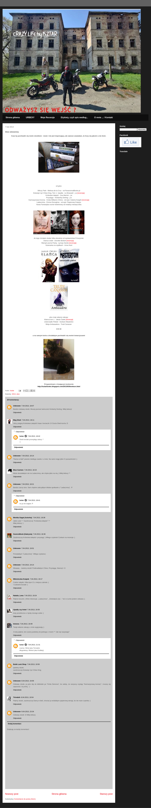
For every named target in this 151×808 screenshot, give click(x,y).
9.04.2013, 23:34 (27, 711)
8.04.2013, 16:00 (27, 681)
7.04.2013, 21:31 (34, 645)
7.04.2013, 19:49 (26, 624)
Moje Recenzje (48, 117)
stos (18, 394)
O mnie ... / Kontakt (103, 117)
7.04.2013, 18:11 (28, 420)
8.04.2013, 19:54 (27, 697)
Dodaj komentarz (14, 724)
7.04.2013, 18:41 (34, 500)
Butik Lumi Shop (19, 664)
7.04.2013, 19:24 (30, 595)
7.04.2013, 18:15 (30, 470)
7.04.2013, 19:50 (33, 664)
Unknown (17, 406)
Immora (16, 624)
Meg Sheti (17, 420)
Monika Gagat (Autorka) (22, 518)
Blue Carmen (18, 470)
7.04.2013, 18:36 (39, 518)
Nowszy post (11, 794)
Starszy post (106, 794)
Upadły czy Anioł (19, 610)
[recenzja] (80, 193)
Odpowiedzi (20, 431)
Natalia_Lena (18, 595)
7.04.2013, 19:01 (27, 548)
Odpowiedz (17, 412)
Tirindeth (16, 697)
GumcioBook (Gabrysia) (22, 534)
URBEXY (30, 117)
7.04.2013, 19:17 (36, 579)
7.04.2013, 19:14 (27, 565)
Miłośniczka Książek (21, 579)
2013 (14, 394)
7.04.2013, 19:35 (33, 610)
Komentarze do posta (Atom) (25, 799)
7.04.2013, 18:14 (27, 456)
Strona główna (13, 117)
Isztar (21, 436)
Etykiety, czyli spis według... (74, 117)
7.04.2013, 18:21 (27, 484)
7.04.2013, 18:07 (27, 406)
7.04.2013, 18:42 (34, 436)
